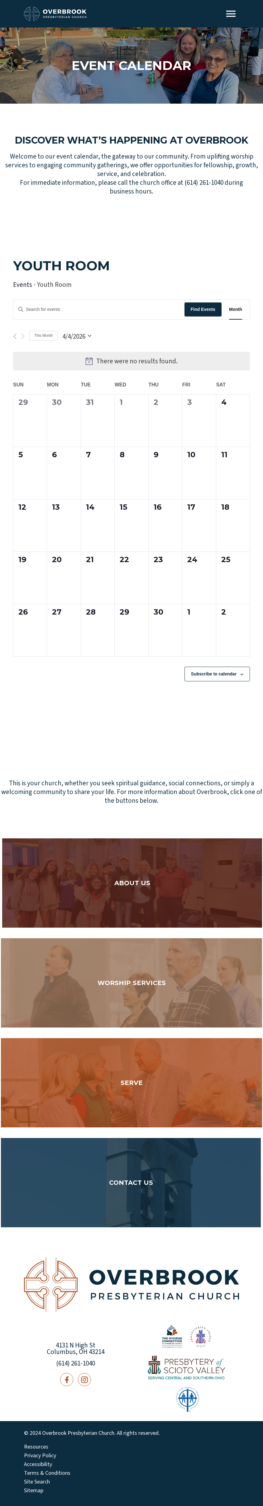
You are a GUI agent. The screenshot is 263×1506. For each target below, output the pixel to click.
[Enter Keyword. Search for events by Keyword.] (98, 309)
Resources (36, 1447)
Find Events (203, 309)
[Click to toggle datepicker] (76, 336)
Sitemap (33, 1491)
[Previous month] (15, 336)
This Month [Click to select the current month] (43, 335)
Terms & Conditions (47, 1473)
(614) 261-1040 (75, 1363)
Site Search (37, 1482)
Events (22, 284)
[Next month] (23, 336)
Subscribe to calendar (214, 673)
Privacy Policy (40, 1456)
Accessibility (38, 1464)
